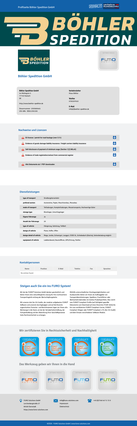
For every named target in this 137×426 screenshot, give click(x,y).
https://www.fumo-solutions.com (36, 410)
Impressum (64, 403)
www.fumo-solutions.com (79, 424)
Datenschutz (64, 407)
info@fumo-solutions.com (69, 400)
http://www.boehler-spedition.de (31, 103)
